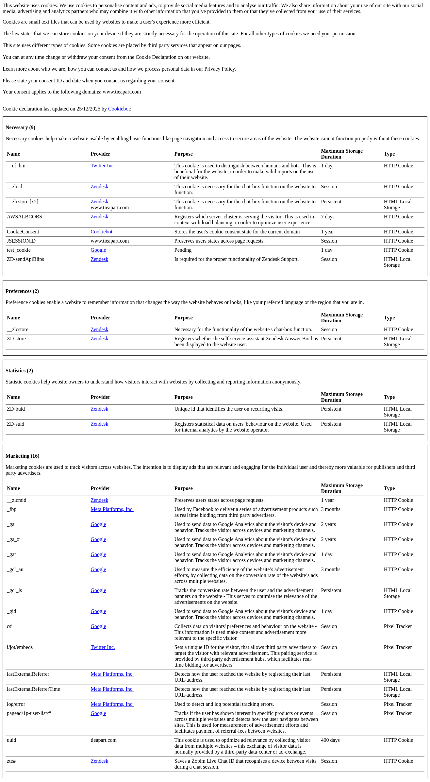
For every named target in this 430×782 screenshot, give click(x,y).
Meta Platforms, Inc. (112, 509)
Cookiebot (119, 108)
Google (98, 250)
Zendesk (99, 186)
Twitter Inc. (103, 165)
